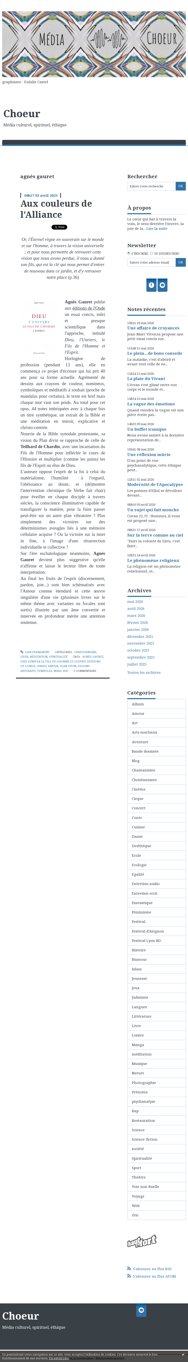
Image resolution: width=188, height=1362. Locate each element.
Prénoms (140, 1092)
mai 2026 (135, 601)
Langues (139, 1006)
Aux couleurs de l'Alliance (56, 208)
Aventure (140, 741)
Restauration (143, 1120)
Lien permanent (35, 652)
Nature (138, 1072)
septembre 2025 (141, 657)
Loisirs (138, 1035)
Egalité (138, 874)
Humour (139, 959)
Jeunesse (139, 978)
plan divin (68, 666)
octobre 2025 (138, 650)
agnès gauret (92, 656)
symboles (44, 671)
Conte (137, 817)
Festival (138, 921)
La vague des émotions (151, 404)
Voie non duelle (145, 1186)
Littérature (141, 1016)
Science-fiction (145, 1139)
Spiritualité (58, 656)
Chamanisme (143, 770)
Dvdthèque (141, 845)
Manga (138, 1044)
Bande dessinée (145, 751)
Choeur (21, 113)
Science (138, 1129)
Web (136, 1205)
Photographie (144, 1082)
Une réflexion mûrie (149, 454)
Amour (138, 713)
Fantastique (142, 902)
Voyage (138, 1196)
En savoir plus (59, 1358)
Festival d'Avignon (148, 931)
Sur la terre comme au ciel (155, 535)
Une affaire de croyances (153, 328)
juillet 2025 (137, 664)
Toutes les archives (144, 672)
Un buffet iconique (146, 429)
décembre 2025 (140, 636)
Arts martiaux (144, 732)
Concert (138, 807)
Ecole (136, 855)
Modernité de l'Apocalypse (155, 484)
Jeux (136, 987)
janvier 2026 (138, 629)
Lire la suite (156, 228)
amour (53, 666)
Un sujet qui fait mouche (153, 509)
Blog (136, 760)
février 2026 (137, 622)
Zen (135, 1214)
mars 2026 (136, 615)
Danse (137, 836)
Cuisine (138, 826)
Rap (135, 1110)
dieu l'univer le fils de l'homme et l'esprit (53, 661)
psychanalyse (143, 1101)
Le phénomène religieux (153, 560)
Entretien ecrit (145, 893)
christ (41, 666)
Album (138, 703)
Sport (136, 1167)
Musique (139, 1063)
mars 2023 (61, 671)
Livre (24, 656)
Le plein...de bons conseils (154, 353)
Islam (137, 969)
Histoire (139, 949)
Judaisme (140, 997)
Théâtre (139, 1177)
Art (135, 722)
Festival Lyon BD (146, 940)
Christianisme (85, 652)
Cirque (137, 798)
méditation (38, 656)
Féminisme (141, 912)
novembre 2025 (140, 643)
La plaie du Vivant (146, 378)
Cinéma (138, 789)
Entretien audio (146, 883)
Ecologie (139, 864)
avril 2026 (135, 608)
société (138, 1148)
